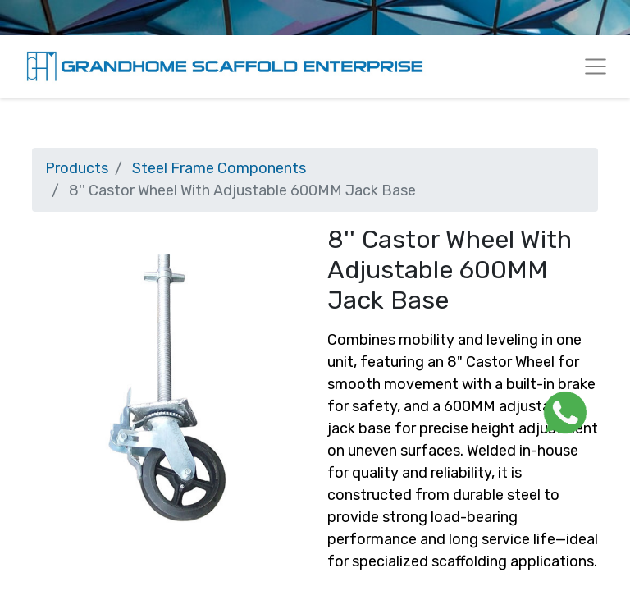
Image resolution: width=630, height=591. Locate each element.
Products (76, 168)
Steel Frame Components (219, 168)
